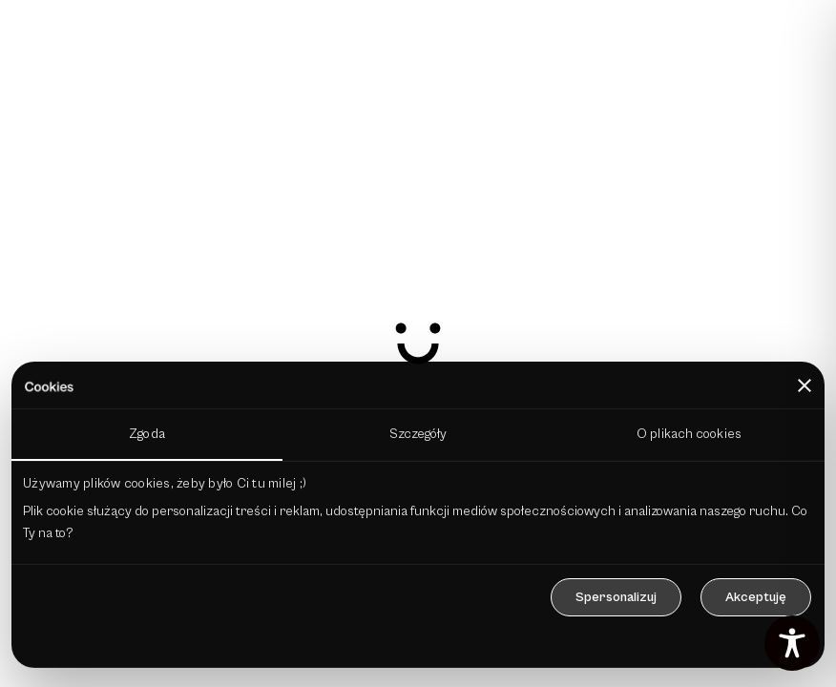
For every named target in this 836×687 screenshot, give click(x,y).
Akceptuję (755, 597)
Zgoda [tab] (147, 434)
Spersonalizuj (616, 597)
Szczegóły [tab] (418, 434)
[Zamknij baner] (804, 385)
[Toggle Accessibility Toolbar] (792, 643)
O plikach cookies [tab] (689, 434)
